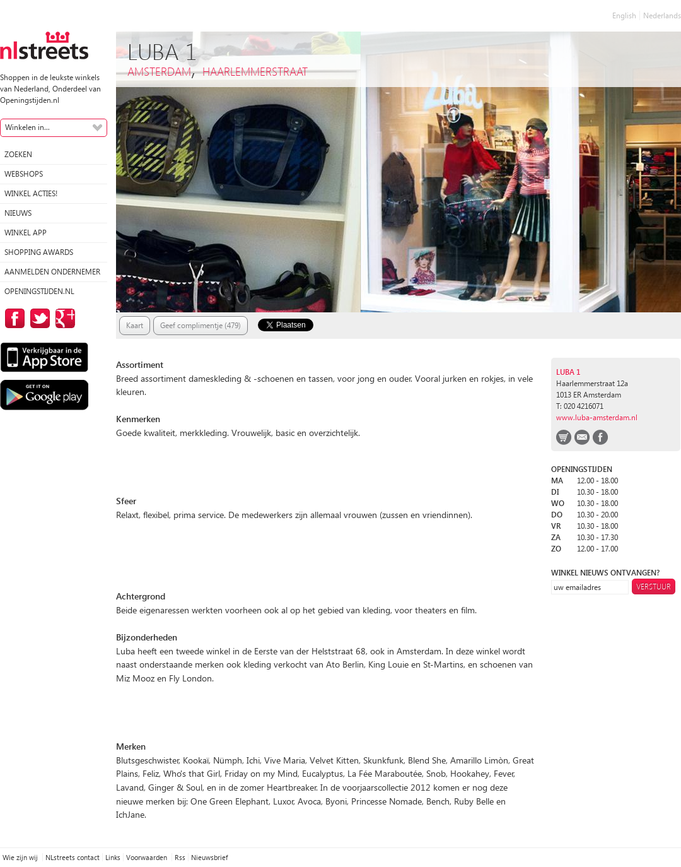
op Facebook (12, 318)
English (624, 15)
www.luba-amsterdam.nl (596, 417)
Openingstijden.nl (39, 291)
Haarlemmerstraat (255, 71)
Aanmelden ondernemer (52, 271)
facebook (600, 437)
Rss (180, 857)
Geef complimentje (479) (200, 325)
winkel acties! (30, 193)
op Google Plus (63, 318)
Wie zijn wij (21, 857)
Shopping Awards (38, 252)
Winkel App (25, 232)
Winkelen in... (27, 127)
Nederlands (662, 15)
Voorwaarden (147, 857)
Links (112, 857)
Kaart (134, 325)
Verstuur (653, 586)
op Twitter (37, 318)
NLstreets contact (72, 857)
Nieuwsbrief (209, 857)
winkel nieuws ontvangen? (605, 572)
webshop (563, 437)
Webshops (23, 174)
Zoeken (18, 154)
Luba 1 (568, 372)
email (582, 437)
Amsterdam (159, 71)
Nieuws (18, 213)
